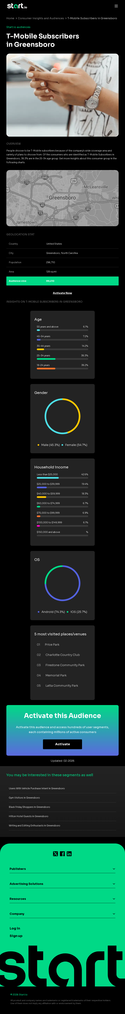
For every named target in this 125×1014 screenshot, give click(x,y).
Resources (18, 899)
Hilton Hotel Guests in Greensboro (28, 816)
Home (10, 18)
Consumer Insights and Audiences (41, 18)
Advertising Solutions (26, 884)
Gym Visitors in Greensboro (24, 797)
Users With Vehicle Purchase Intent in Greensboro (37, 788)
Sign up (16, 936)
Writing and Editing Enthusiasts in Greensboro (34, 825)
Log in (15, 928)
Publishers (18, 869)
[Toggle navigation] (115, 5)
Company (17, 914)
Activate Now (62, 293)
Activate (62, 744)
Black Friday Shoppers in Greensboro (29, 807)
